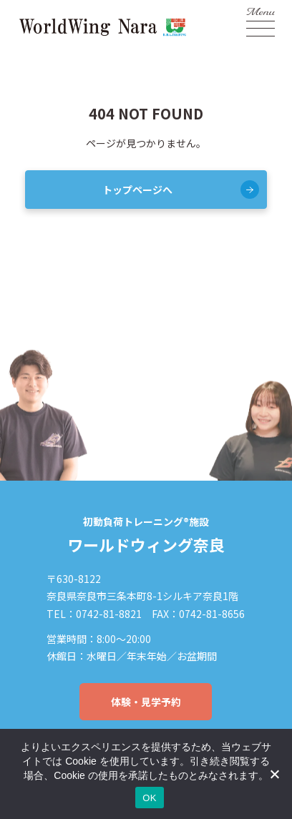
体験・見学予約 (146, 702)
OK (149, 798)
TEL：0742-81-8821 (94, 614)
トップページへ (137, 189)
